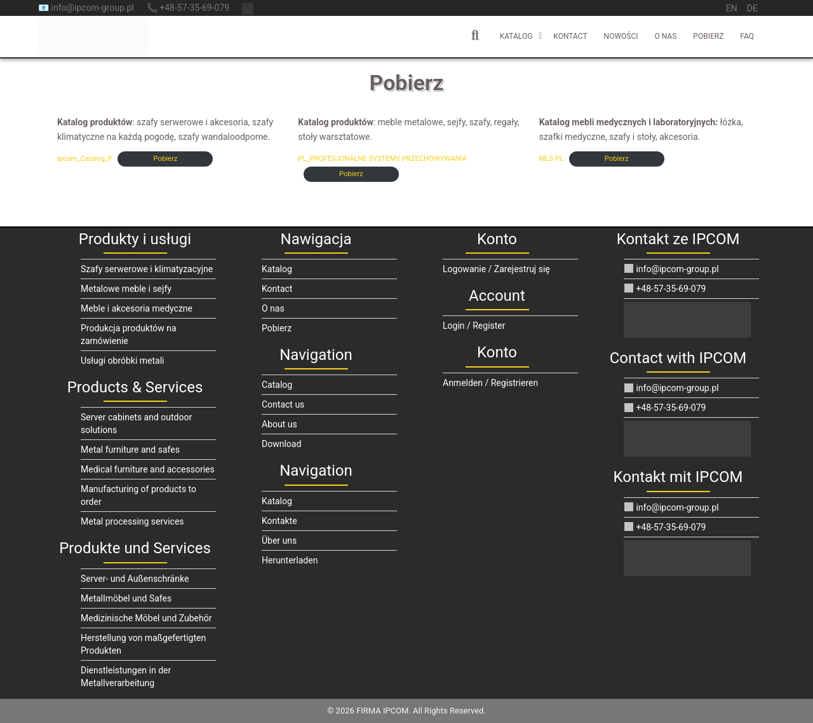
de (752, 8)
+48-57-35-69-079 (665, 289)
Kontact (570, 36)
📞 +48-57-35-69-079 (188, 8)
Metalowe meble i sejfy (126, 289)
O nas (666, 36)
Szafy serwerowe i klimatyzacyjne (147, 269)
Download (281, 444)
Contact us (283, 404)
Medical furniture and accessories (148, 469)
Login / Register (474, 325)
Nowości (621, 36)
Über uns (279, 540)
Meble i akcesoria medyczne (136, 308)
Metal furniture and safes (130, 449)
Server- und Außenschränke (135, 579)
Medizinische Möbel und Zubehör (146, 618)
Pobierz (708, 36)
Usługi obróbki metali (123, 360)
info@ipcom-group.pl (671, 269)
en (731, 8)
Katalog (516, 36)
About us (279, 424)
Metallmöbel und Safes (126, 598)
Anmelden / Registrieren (490, 383)
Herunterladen (290, 560)
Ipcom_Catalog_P (84, 159)
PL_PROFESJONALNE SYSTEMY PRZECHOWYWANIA (382, 159)
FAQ (747, 36)
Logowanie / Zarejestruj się (496, 269)
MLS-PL (551, 159)
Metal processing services (132, 521)
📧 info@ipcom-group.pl (86, 8)
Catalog (277, 385)
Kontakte (279, 521)
